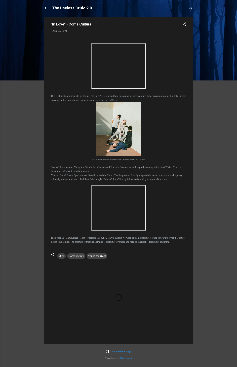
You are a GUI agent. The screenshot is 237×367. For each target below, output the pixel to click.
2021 (61, 256)
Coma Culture (76, 256)
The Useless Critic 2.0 (72, 8)
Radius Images (126, 358)
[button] (184, 24)
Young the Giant (97, 256)
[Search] (191, 9)
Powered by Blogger (118, 351)
